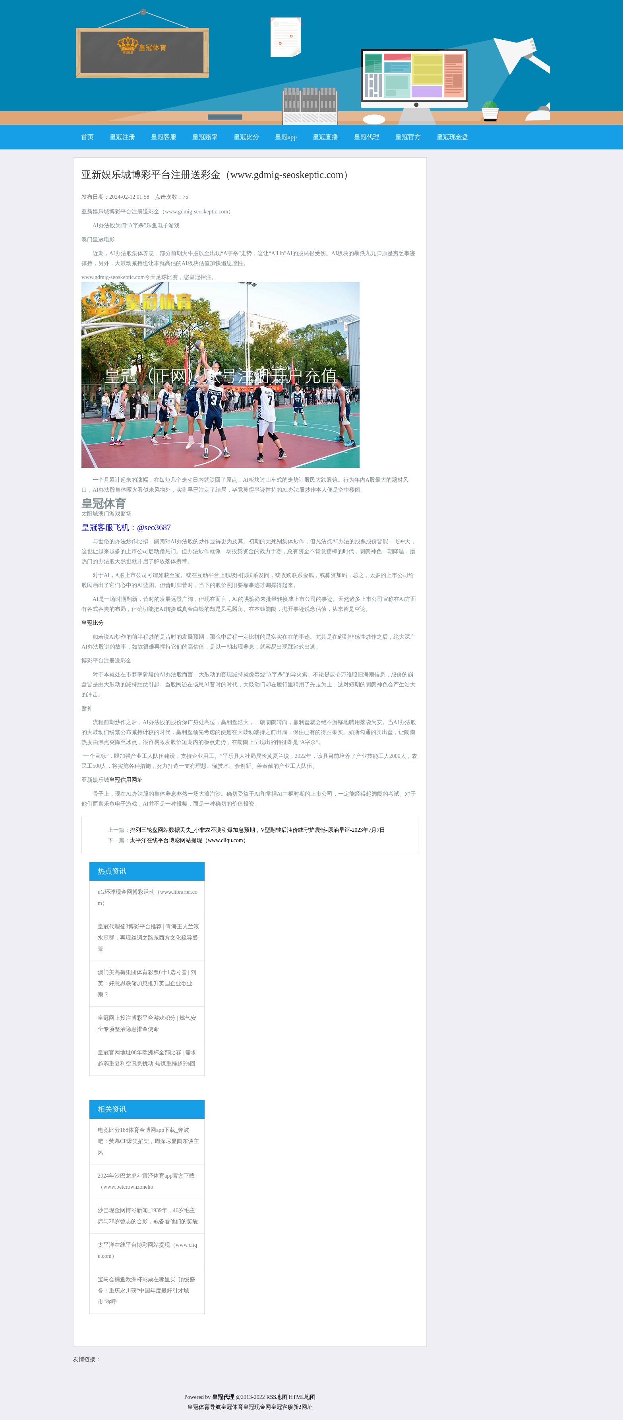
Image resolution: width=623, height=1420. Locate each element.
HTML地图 (302, 1397)
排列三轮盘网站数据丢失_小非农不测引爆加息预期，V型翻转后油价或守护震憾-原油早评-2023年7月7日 (257, 830)
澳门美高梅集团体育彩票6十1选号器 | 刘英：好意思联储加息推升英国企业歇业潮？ (147, 983)
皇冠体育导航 (204, 1407)
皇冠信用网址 (126, 780)
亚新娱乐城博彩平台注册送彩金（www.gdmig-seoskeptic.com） (217, 174)
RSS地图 (276, 1397)
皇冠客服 (282, 1407)
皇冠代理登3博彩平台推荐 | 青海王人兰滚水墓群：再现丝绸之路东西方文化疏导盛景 (148, 938)
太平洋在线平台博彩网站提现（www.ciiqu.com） (189, 840)
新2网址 (303, 1407)
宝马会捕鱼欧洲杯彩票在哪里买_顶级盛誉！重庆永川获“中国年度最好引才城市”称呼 (146, 1291)
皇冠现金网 (257, 1407)
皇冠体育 (232, 1407)
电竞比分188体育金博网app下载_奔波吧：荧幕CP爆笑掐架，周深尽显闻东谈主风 (148, 1141)
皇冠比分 (92, 623)
